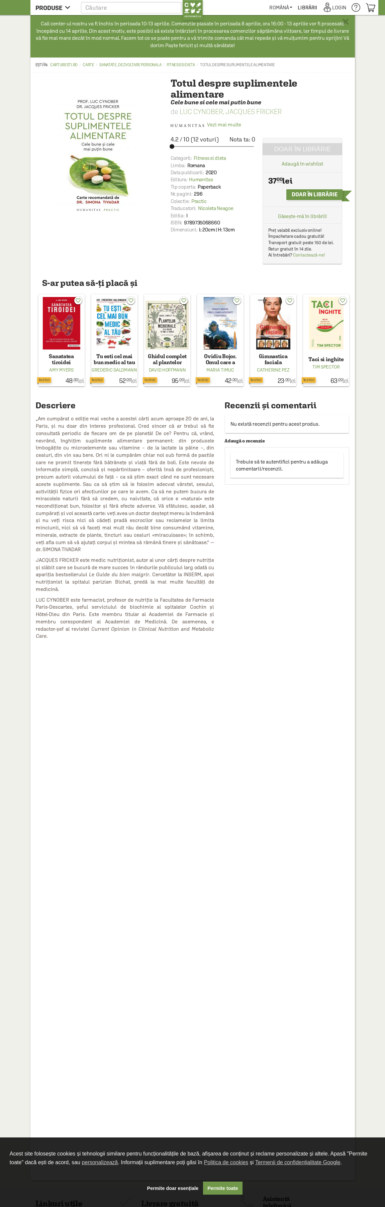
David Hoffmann (167, 370)
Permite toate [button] (222, 1188)
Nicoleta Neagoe (215, 208)
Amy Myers (61, 370)
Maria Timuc (220, 370)
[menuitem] (281, 7)
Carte (88, 65)
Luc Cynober (201, 111)
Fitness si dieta (181, 65)
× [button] (346, 21)
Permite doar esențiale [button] (173, 1188)
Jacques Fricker (253, 111)
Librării (307, 7)
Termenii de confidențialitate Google (297, 1162)
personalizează (100, 1162)
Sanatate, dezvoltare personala (130, 65)
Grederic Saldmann (114, 370)
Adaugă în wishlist (302, 164)
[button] (142, 7)
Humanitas (201, 179)
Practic (199, 201)
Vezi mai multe (206, 124)
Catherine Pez (273, 370)
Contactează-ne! (309, 255)
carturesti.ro (64, 65)
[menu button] (54, 7)
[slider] (213, 146)
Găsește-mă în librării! (302, 216)
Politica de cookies (226, 1162)
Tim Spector (326, 367)
